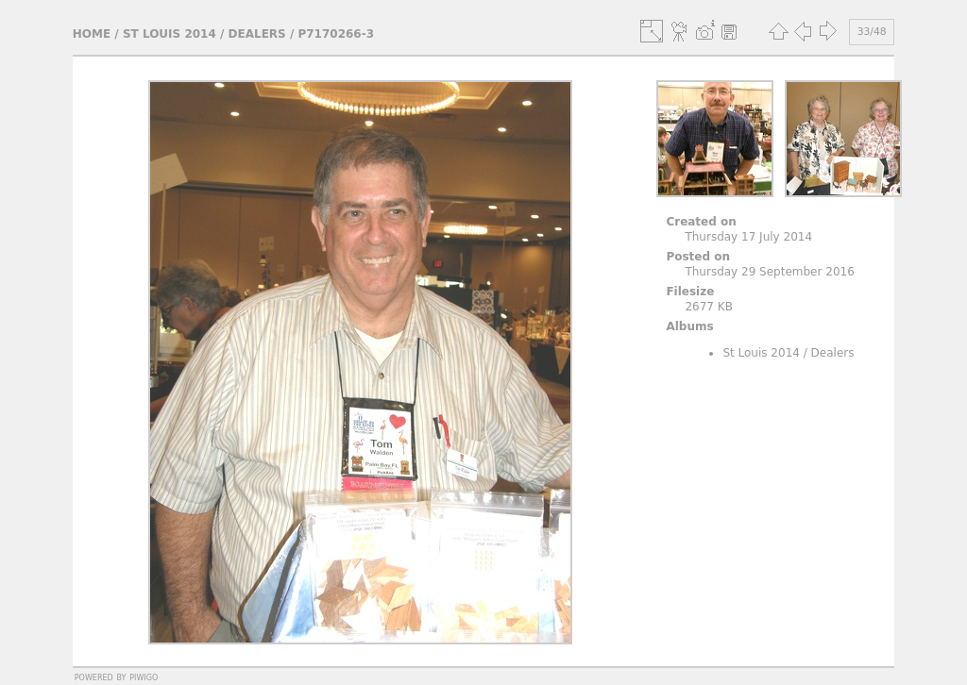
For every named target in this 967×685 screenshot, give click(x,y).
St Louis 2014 (169, 34)
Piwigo (143, 676)
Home (91, 34)
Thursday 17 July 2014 (748, 236)
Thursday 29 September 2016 (769, 271)
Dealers (257, 34)
